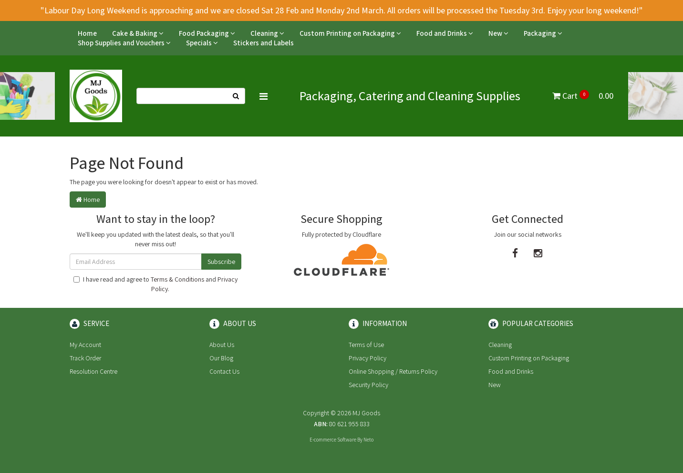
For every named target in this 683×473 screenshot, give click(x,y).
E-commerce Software (333, 439)
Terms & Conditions (177, 279)
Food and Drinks (444, 33)
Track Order (85, 358)
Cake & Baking (138, 33)
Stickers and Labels (263, 42)
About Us (221, 344)
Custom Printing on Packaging (350, 33)
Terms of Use (366, 344)
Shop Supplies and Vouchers (124, 42)
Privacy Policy (367, 358)
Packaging (543, 33)
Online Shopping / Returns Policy (393, 371)
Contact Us (224, 371)
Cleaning (267, 33)
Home (87, 33)
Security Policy (368, 384)
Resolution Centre (93, 371)
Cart (582, 95)
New (498, 33)
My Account (85, 344)
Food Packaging (207, 33)
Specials (202, 42)
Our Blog (221, 358)
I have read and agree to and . (155, 284)
